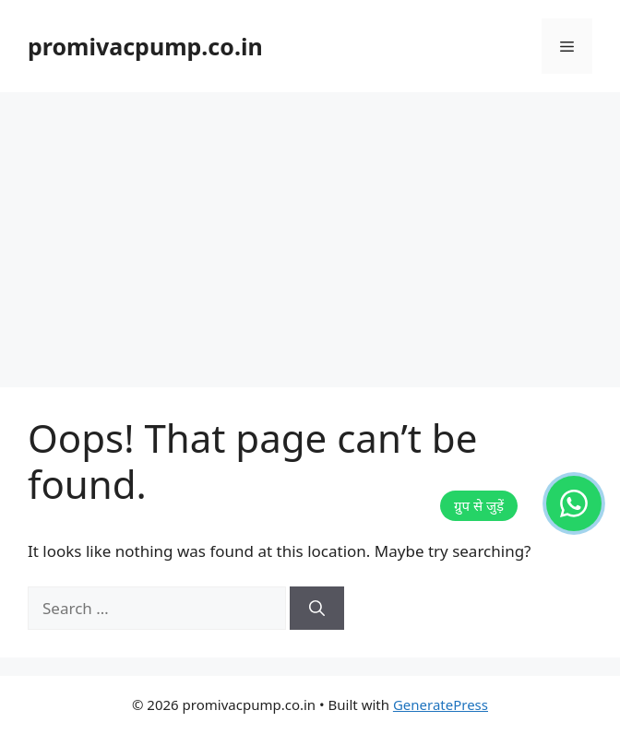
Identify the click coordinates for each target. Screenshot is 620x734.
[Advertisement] (310, 230)
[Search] (317, 608)
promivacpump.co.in (145, 46)
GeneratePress (440, 704)
